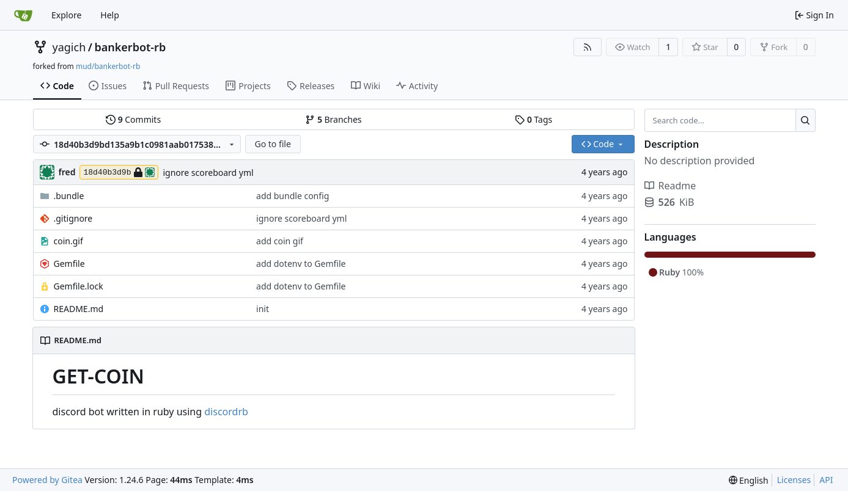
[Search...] (805, 120)
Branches (333, 119)
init (262, 309)
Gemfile (69, 263)
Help (109, 15)
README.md (79, 309)
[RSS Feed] (587, 47)
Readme (670, 186)
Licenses (794, 480)
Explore (66, 15)
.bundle (69, 196)
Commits (133, 119)
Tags (533, 119)
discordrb (226, 411)
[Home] (23, 15)
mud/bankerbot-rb (108, 66)
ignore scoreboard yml (208, 172)
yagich (69, 47)
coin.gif (68, 241)
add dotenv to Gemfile (300, 263)
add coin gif (279, 241)
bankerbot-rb (130, 47)
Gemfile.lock (78, 286)
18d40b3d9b (119, 172)
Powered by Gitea (47, 480)
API (826, 480)
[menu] (749, 480)
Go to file (272, 144)
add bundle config (292, 196)
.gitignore (73, 218)
